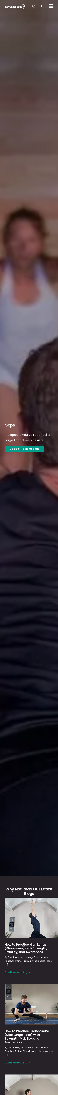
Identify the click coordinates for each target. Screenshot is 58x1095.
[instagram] (33, 6)
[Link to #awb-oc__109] (51, 6)
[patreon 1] (41, 6)
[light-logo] (15, 4)
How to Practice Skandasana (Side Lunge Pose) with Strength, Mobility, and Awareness (27, 1036)
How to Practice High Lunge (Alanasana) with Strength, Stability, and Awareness (26, 948)
